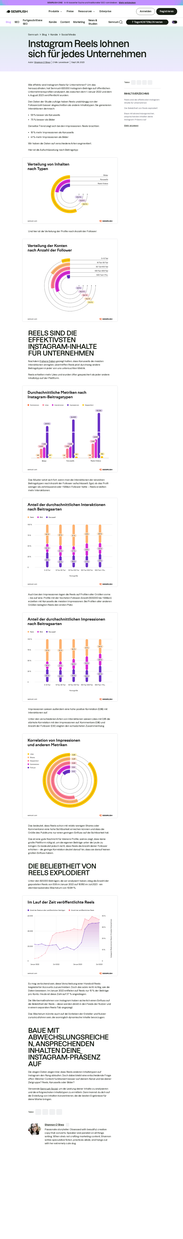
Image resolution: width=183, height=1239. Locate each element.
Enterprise (107, 11)
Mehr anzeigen (131, 125)
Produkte (54, 11)
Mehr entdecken (127, 2)
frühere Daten (47, 361)
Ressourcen (85, 11)
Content (65, 22)
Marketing (79, 22)
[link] (34, 1129)
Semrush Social (49, 1088)
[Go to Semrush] (17, 11)
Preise (70, 11)
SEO (17, 22)
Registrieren (167, 11)
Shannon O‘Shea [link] (42, 62)
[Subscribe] (147, 22)
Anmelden (145, 11)
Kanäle (53, 22)
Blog (8, 22)
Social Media (68, 34)
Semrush (113, 22)
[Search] (121, 22)
